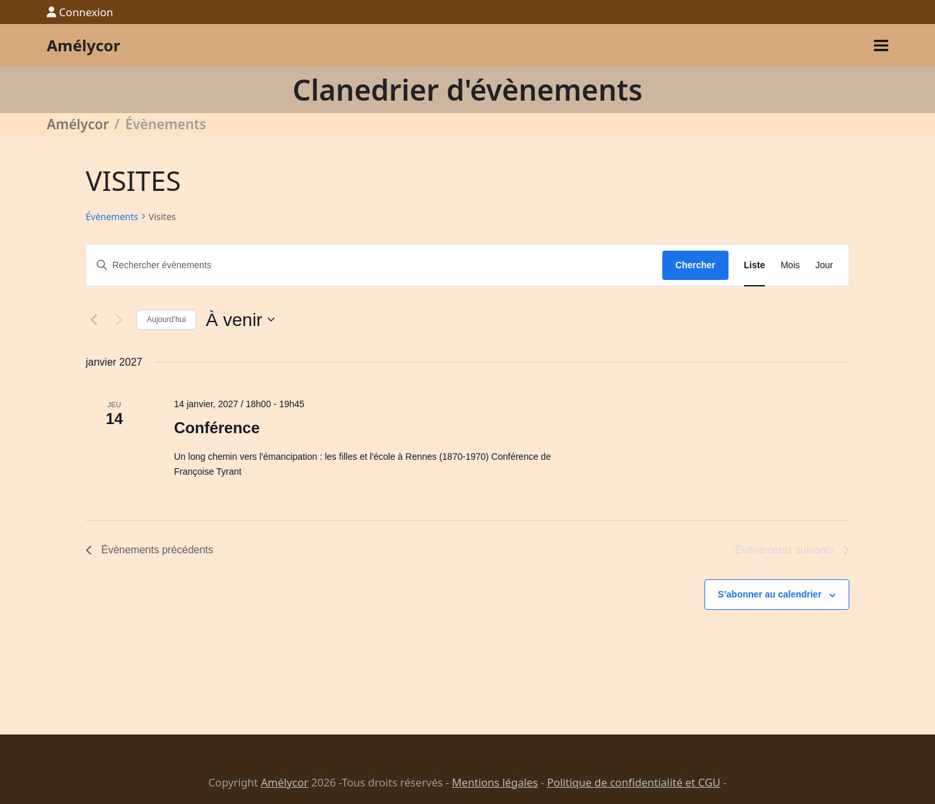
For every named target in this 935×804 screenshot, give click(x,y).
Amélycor (83, 45)
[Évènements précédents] (93, 319)
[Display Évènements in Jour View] (824, 265)
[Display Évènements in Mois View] (790, 265)
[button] (881, 45)
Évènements (112, 216)
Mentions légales (495, 782)
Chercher (695, 265)
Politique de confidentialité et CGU (633, 782)
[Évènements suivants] (119, 319)
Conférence (217, 427)
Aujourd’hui (166, 319)
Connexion (86, 12)
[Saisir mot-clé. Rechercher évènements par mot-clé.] (374, 265)
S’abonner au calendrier (770, 594)
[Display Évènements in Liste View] (755, 265)
